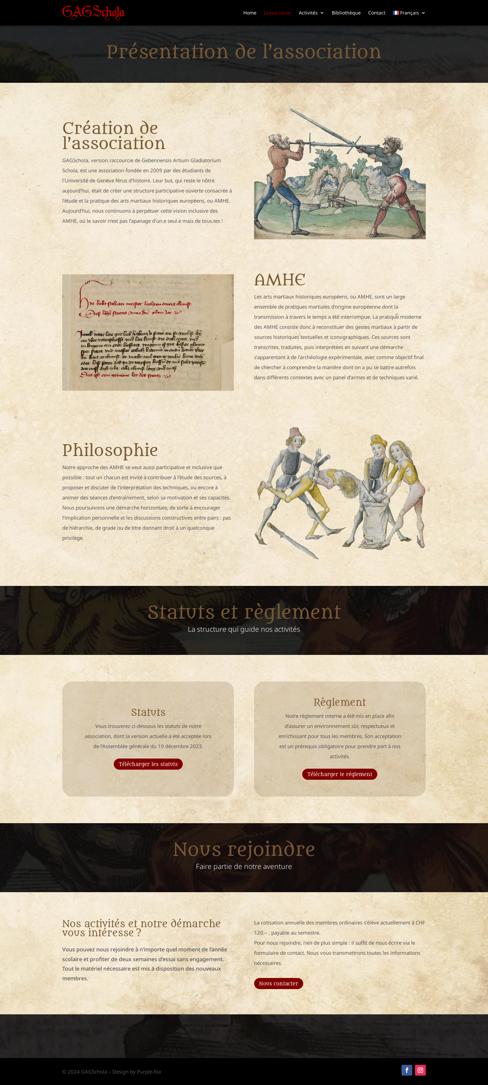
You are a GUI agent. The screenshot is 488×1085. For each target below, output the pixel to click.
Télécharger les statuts (148, 764)
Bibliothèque (346, 12)
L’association (277, 12)
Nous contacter (278, 984)
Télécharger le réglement (339, 774)
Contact (376, 12)
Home (249, 12)
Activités (308, 12)
